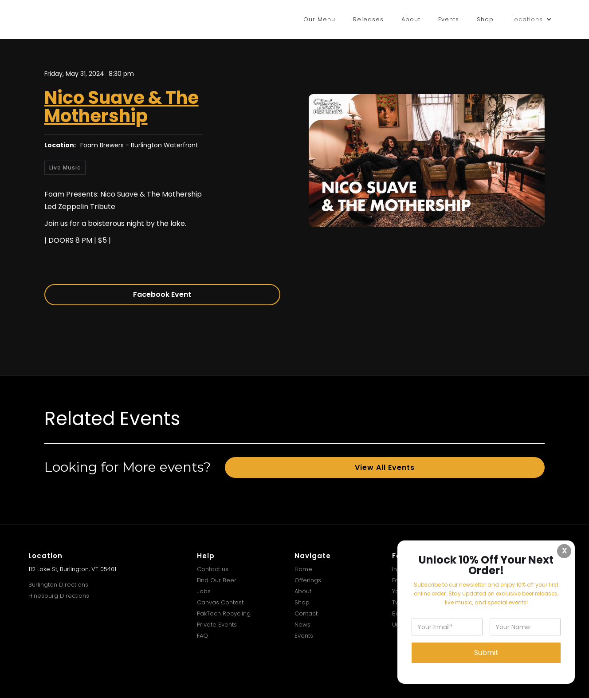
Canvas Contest (220, 602)
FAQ (202, 635)
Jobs (204, 591)
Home (303, 569)
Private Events (217, 624)
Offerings (307, 580)
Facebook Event (162, 294)
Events (448, 19)
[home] (57, 19)
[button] (532, 19)
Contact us (212, 569)
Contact (306, 613)
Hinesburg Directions (58, 596)
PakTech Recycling (224, 613)
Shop (485, 19)
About (410, 19)
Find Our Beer (216, 580)
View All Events (385, 467)
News (302, 624)
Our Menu (319, 19)
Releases (368, 19)
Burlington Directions (58, 584)
